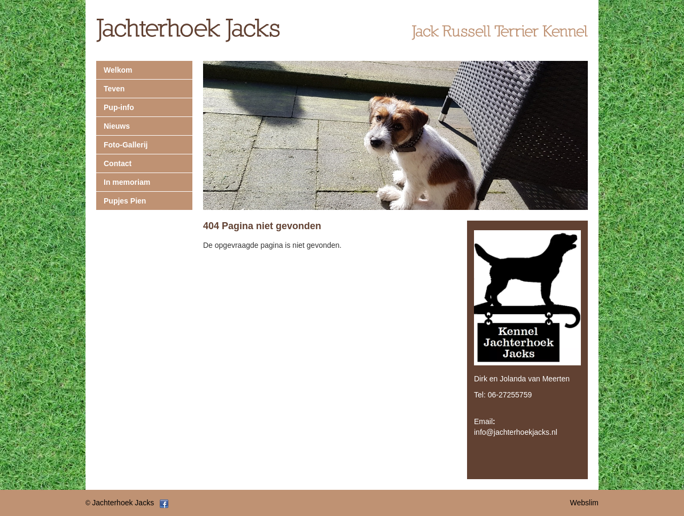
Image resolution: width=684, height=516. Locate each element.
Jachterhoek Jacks (123, 502)
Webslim (584, 502)
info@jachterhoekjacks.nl (515, 432)
